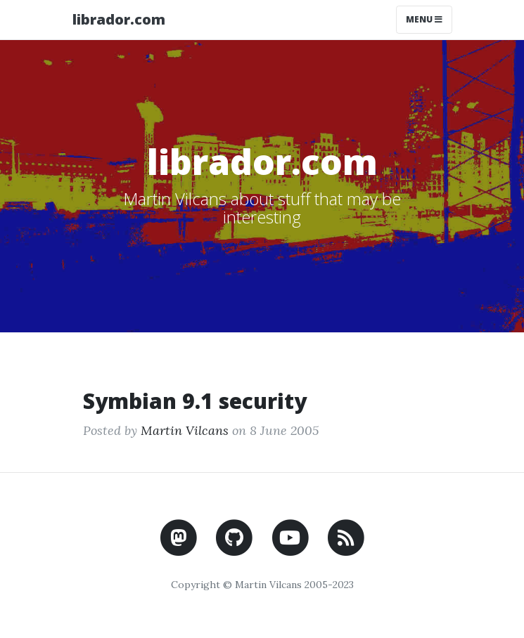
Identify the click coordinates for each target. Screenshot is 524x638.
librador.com (118, 19)
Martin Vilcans (185, 430)
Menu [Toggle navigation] (424, 19)
